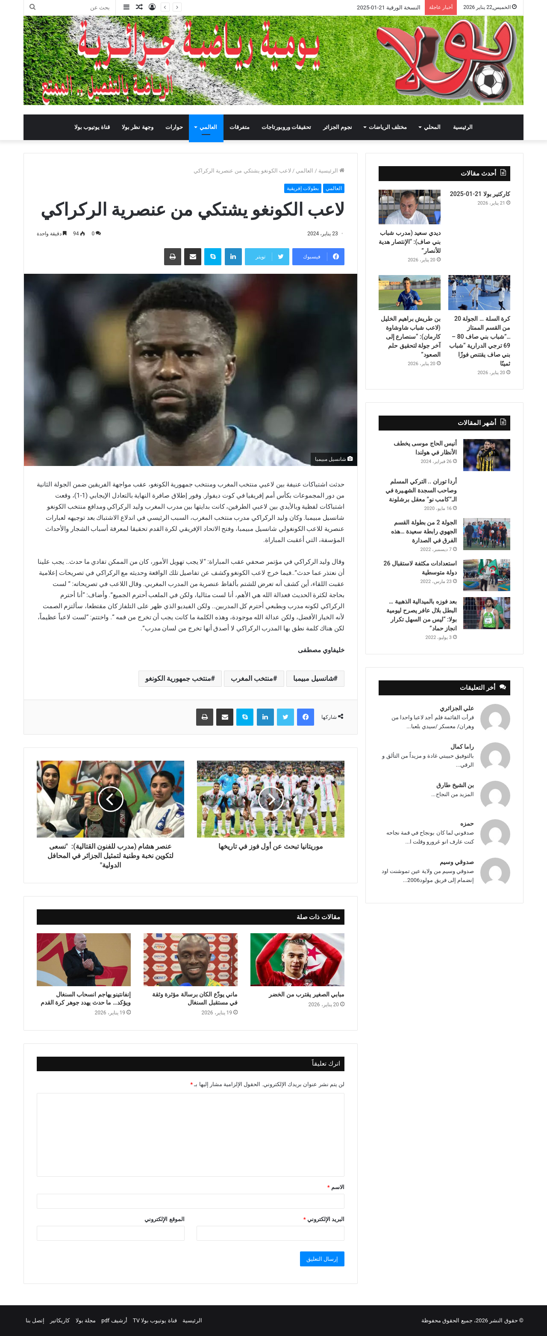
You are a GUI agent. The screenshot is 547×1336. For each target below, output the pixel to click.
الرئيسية (463, 127)
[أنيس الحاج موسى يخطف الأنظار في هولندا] (486, 455)
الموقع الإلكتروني (164, 1219)
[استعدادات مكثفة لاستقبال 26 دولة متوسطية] (486, 575)
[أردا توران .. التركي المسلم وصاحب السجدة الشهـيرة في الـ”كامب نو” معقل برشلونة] (486, 489)
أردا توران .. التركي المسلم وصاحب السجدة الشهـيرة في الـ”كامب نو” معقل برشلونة (421, 490)
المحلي (432, 127)
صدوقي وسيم (457, 861)
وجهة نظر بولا (137, 127)
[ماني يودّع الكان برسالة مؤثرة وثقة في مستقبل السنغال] (191, 959)
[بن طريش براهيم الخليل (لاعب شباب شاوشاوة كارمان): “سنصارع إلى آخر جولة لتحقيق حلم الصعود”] (410, 292)
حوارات (174, 127)
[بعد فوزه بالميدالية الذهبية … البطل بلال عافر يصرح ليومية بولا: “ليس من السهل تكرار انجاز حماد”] (486, 613)
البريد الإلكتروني (323, 1219)
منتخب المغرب (252, 678)
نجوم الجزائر (337, 127)
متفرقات (239, 127)
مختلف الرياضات (388, 127)
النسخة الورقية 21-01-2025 (389, 7)
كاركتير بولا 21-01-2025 (480, 193)
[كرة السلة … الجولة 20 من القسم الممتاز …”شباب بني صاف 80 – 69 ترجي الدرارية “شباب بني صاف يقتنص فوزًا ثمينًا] (479, 292)
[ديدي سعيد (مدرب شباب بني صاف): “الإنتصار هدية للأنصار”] (410, 207)
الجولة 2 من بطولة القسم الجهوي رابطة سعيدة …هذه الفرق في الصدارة (424, 531)
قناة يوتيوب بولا (92, 127)
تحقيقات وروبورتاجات (286, 127)
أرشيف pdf (114, 1320)
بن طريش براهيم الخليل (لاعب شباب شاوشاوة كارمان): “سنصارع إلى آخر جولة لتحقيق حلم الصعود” (410, 336)
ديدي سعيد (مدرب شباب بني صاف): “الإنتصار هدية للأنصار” (410, 241)
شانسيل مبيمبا (313, 678)
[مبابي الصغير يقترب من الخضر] (297, 959)
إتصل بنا (35, 1320)
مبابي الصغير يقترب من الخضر (306, 994)
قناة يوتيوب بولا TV (155, 1320)
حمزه (467, 823)
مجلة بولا (86, 1320)
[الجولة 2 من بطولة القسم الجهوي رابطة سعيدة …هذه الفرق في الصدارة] (486, 534)
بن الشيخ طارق (455, 785)
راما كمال (462, 746)
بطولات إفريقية (303, 188)
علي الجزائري (457, 708)
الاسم (335, 1187)
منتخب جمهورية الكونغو (178, 678)
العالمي (208, 127)
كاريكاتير (60, 1320)
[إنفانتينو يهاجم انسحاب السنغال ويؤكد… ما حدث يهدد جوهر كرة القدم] (84, 959)
